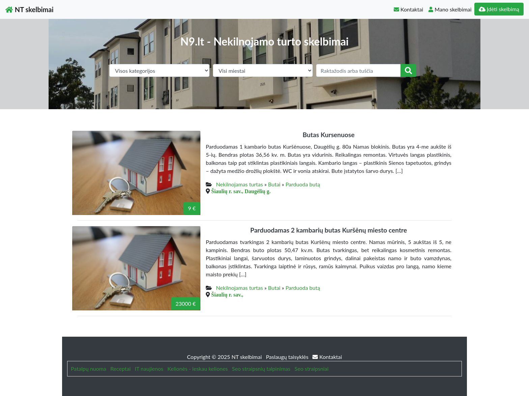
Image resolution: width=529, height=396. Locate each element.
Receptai (120, 368)
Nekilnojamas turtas (239, 184)
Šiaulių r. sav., (227, 294)
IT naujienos (149, 368)
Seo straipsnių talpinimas (261, 368)
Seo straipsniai (312, 368)
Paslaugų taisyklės (288, 357)
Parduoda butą (302, 184)
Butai (274, 184)
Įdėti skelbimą (499, 9)
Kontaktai (408, 9)
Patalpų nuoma (88, 368)
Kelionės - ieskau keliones (197, 368)
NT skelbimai (29, 9)
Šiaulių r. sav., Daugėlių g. (241, 191)
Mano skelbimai (449, 9)
